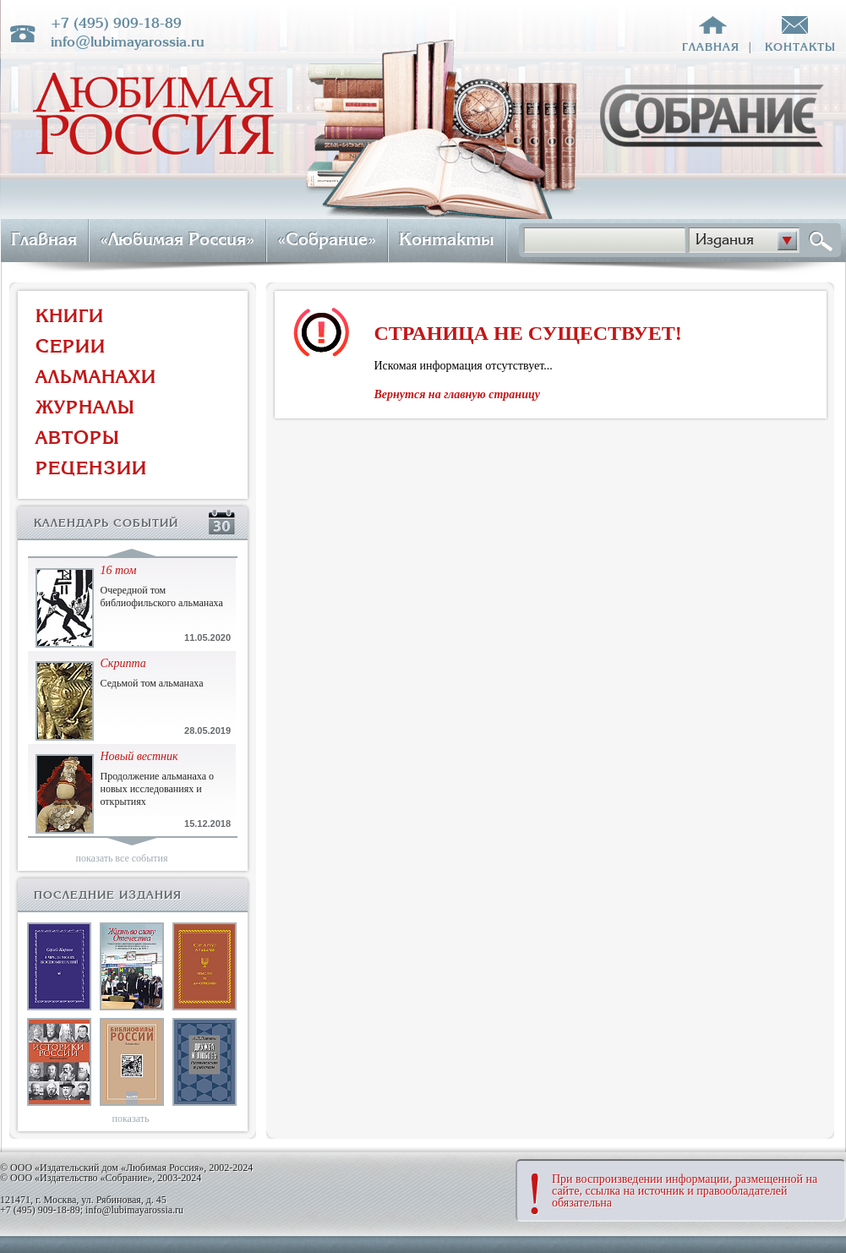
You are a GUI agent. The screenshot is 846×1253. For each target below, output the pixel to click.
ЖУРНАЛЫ (85, 407)
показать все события (122, 858)
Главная (44, 239)
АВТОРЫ (77, 437)
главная (711, 47)
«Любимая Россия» (177, 239)
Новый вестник (139, 756)
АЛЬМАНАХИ (95, 376)
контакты (800, 47)
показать (131, 1118)
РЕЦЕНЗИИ (91, 468)
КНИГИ (69, 315)
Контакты (446, 239)
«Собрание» (326, 239)
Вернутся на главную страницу (457, 394)
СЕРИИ (70, 346)
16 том (119, 570)
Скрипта (123, 663)
